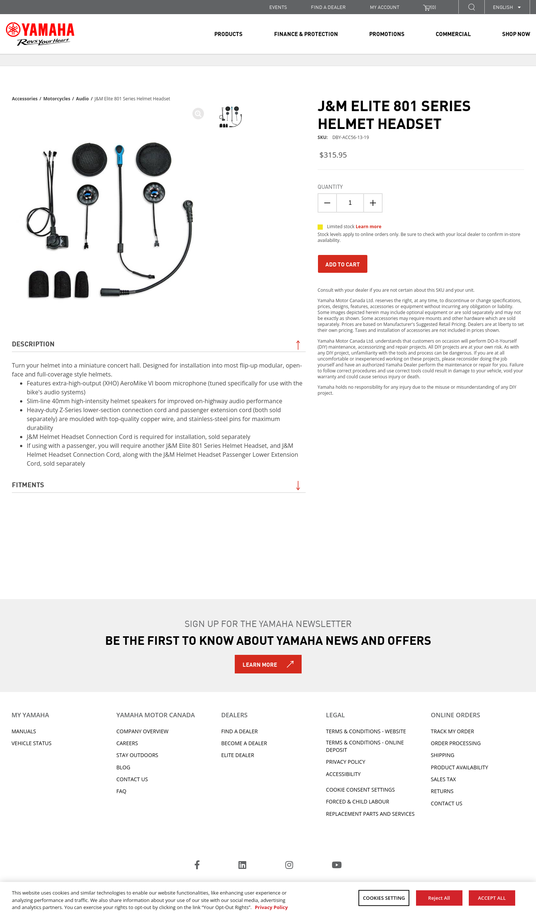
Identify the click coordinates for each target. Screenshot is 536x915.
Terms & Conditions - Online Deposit (365, 746)
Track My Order (452, 731)
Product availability (459, 767)
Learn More (260, 664)
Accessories (25, 99)
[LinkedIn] (242, 866)
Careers (127, 743)
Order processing (456, 743)
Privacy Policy (346, 761)
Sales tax (443, 779)
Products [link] (228, 33)
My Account (384, 6)
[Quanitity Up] (373, 203)
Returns (442, 791)
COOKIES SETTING (384, 897)
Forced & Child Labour (357, 801)
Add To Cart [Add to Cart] (342, 264)
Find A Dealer (239, 731)
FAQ (121, 791)
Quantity (330, 186)
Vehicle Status (32, 743)
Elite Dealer (237, 755)
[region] (268, 898)
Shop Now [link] (516, 33)
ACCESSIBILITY (343, 773)
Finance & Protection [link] (306, 33)
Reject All (439, 897)
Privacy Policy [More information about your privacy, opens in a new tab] (271, 907)
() (429, 7)
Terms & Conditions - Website (366, 731)
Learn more (368, 226)
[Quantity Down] (327, 203)
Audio (82, 99)
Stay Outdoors (137, 755)
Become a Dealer (244, 743)
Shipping (442, 755)
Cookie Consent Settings (360, 789)
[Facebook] (197, 866)
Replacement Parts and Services (370, 813)
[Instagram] (289, 866)
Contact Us (132, 779)
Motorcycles (56, 99)
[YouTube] (336, 866)
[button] (471, 7)
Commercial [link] (453, 33)
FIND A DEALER (328, 6)
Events (278, 6)
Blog (123, 767)
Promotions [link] (387, 33)
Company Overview (142, 731)
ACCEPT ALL (492, 897)
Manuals (24, 731)
